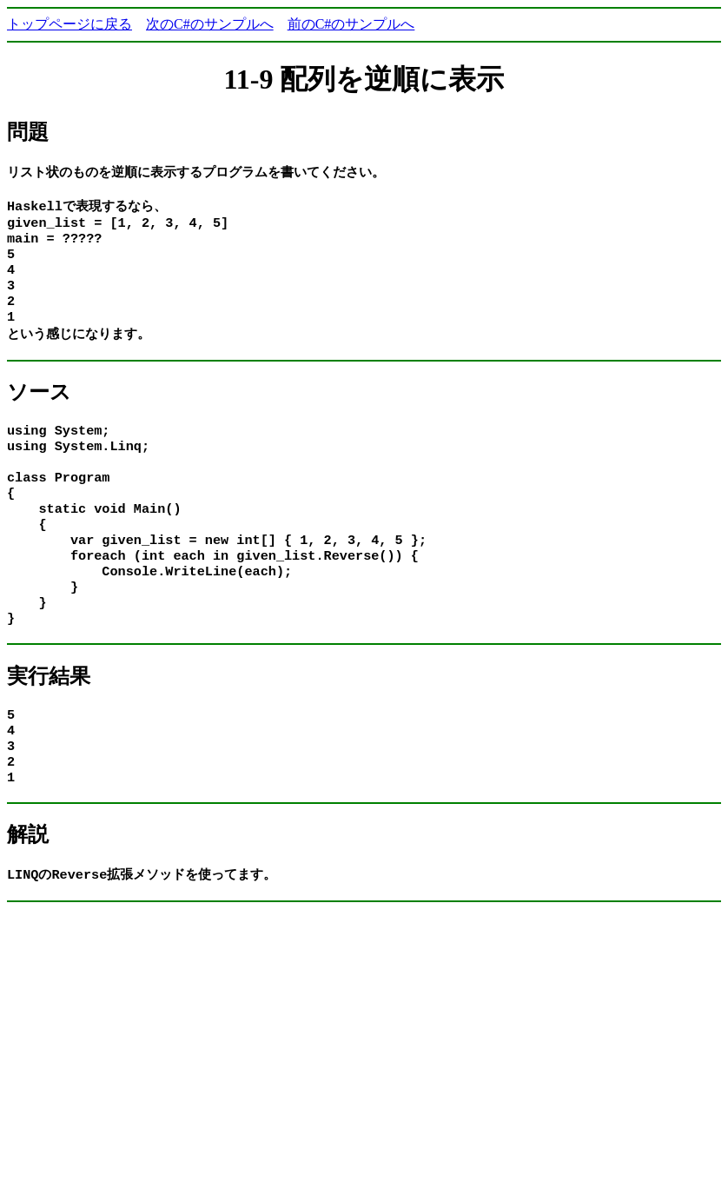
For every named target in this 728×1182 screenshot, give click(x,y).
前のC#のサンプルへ (351, 24)
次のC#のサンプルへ (210, 24)
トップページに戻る (69, 24)
